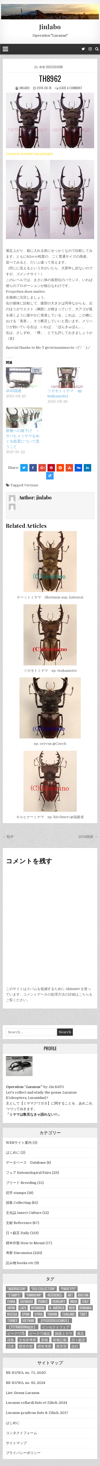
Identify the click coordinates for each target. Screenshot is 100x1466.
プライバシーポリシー (23, 1453)
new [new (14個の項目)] (72, 1307)
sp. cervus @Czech (50, 744)
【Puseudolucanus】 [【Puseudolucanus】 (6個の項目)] (55, 1320)
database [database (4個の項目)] (26, 1301)
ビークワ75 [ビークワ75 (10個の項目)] (16, 1333)
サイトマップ (16, 1443)
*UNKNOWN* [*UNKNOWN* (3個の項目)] (34, 1295)
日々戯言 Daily (17, 1233)
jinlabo (24, 88)
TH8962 (50, 78)
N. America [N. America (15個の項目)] (56, 1307)
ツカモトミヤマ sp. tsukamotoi (50, 671)
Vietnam (31, 485)
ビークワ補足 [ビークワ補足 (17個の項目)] (39, 1333)
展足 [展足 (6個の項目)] (80, 1333)
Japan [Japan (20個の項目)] (11, 1307)
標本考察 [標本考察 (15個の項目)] (44, 1346)
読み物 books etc (20, 1263)
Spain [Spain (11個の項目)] (26, 1314)
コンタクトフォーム (21, 1433)
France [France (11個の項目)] (43, 1301)
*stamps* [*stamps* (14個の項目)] (14, 1295)
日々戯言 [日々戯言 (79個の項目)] (78, 1339)
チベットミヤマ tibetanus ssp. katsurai (50, 597)
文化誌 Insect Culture (24, 1213)
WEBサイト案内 (19, 1143)
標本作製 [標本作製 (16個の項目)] (26, 1346)
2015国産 (14, 391)
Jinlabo (50, 26)
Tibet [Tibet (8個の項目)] (83, 1314)
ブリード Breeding (21, 1183)
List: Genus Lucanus (22, 1393)
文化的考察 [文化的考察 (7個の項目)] (27, 1339)
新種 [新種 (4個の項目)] (44, 1339)
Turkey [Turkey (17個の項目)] (12, 1320)
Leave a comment (70, 88)
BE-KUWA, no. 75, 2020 (26, 1373)
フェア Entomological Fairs (28, 1173)
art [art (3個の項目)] (70, 1295)
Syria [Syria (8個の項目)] (38, 1314)
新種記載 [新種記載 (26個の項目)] (60, 1339)
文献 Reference (19, 1223)
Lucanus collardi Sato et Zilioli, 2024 (36, 1403)
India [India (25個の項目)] (73, 1301)
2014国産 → (88, 837)
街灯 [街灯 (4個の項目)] (74, 1346)
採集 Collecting (18, 1203)
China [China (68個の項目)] (11, 1301)
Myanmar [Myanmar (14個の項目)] (38, 1307)
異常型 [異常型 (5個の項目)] (61, 1346)
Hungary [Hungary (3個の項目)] (59, 1301)
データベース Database (26, 1163)
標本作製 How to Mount (25, 1243)
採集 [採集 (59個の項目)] (10, 1339)
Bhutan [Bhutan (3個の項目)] (83, 1295)
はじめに (13, 1152)
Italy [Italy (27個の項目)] (85, 1301)
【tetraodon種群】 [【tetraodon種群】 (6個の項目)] (22, 1326)
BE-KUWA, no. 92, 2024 (25, 1383)
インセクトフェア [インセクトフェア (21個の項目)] (56, 1326)
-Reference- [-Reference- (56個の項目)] (55, 1295)
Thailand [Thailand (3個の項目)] (68, 1314)
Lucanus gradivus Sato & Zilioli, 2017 (37, 1413)
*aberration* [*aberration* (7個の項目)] (16, 1288)
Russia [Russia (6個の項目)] (12, 1314)
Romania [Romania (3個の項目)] (85, 1307)
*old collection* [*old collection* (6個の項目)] (43, 1288)
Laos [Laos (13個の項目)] (23, 1307)
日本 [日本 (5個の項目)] (10, 1346)
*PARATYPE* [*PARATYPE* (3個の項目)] (68, 1288)
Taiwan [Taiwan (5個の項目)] (52, 1314)
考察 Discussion (51, 67)
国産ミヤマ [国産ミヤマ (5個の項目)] (63, 1333)
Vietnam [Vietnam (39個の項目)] (28, 1320)
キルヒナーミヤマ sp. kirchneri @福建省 (50, 817)
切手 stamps (16, 1193)
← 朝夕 (8, 837)
